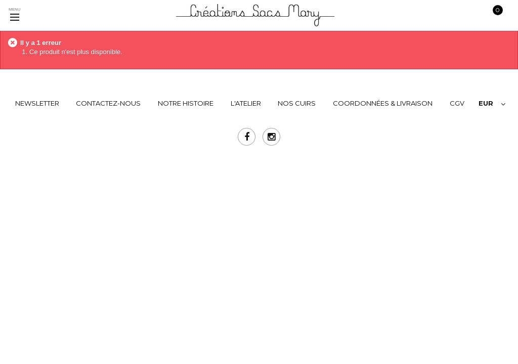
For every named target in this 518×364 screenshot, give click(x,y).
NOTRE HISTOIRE (185, 103)
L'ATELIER (246, 103)
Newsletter (37, 103)
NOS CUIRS (297, 103)
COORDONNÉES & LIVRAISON (383, 103)
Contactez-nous (108, 103)
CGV (457, 103)
